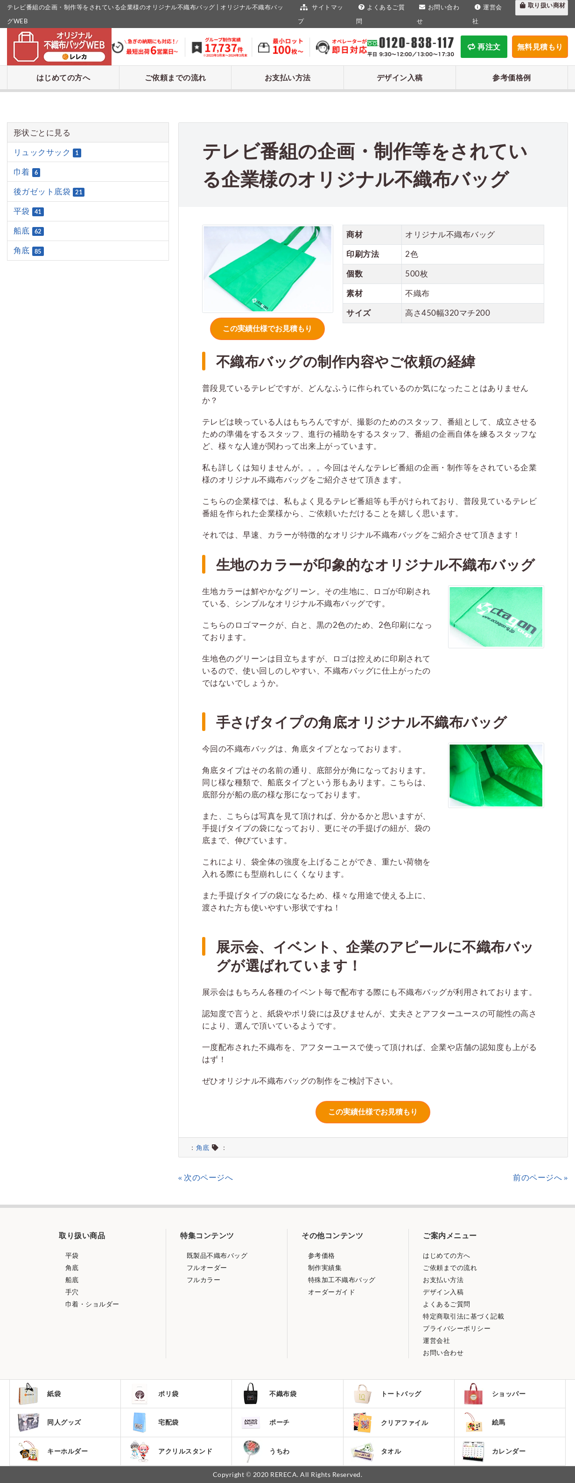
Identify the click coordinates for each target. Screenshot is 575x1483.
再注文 (484, 46)
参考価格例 (511, 77)
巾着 (27, 172)
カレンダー (494, 1451)
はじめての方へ (63, 77)
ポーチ (264, 1422)
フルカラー (202, 1280)
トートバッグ (386, 1393)
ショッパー (494, 1393)
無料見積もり (540, 46)
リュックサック (47, 152)
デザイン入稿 (400, 77)
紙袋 (39, 1393)
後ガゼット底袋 (49, 191)
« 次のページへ (205, 1177)
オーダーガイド (330, 1292)
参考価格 (320, 1255)
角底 (203, 1147)
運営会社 (436, 1340)
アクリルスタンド (170, 1451)
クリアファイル (389, 1422)
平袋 (29, 211)
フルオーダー (206, 1267)
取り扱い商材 (542, 5)
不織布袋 (267, 1393)
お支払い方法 (288, 77)
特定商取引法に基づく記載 (463, 1316)
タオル (376, 1451)
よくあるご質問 (446, 1304)
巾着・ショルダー (91, 1304)
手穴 (71, 1292)
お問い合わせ (443, 1352)
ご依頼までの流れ (175, 77)
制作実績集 (324, 1267)
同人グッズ (49, 1422)
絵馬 (483, 1422)
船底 (29, 231)
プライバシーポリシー (457, 1328)
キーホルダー (52, 1451)
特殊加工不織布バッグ (341, 1280)
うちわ (264, 1451)
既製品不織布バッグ (216, 1255)
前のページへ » (540, 1177)
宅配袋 (153, 1422)
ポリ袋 (153, 1393)
